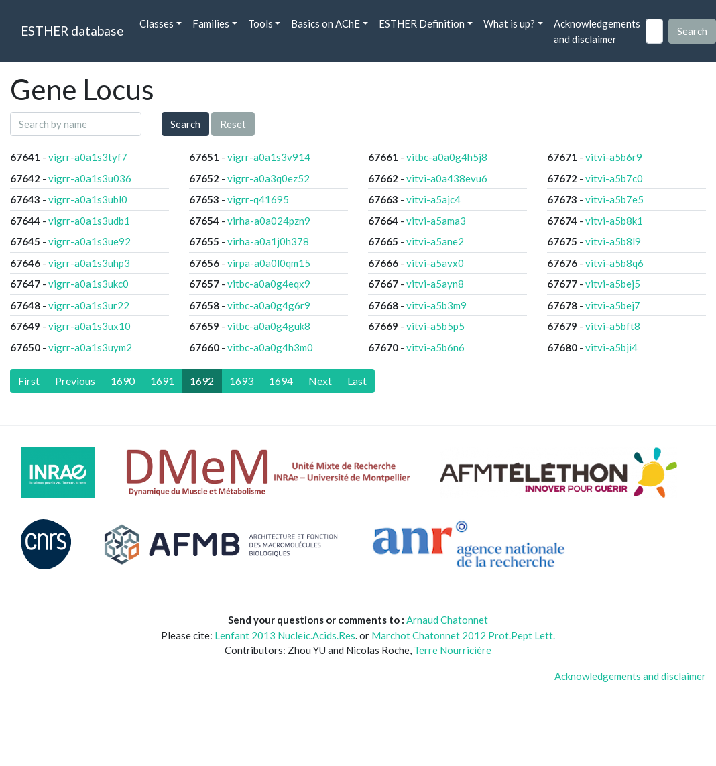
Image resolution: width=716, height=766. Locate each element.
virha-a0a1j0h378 (268, 241)
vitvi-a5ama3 (436, 221)
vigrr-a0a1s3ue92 (89, 241)
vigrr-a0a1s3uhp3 (89, 263)
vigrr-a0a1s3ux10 (89, 326)
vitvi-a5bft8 (612, 326)
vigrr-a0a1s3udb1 (89, 221)
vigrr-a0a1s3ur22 (88, 305)
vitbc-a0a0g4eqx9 (268, 284)
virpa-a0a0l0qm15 (268, 263)
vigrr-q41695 (258, 199)
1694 (281, 380)
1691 (162, 380)
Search (185, 124)
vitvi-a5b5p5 (435, 326)
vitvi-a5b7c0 (614, 178)
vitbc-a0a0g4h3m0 (270, 347)
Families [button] (210, 23)
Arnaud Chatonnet (447, 620)
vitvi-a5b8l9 (613, 241)
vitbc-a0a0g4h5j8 (446, 157)
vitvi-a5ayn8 (435, 284)
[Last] (357, 381)
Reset (233, 124)
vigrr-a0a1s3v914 (268, 157)
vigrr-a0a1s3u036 (89, 178)
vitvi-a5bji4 (611, 347)
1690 (123, 380)
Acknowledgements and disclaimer (597, 31)
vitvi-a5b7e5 (614, 199)
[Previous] (75, 381)
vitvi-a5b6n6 (435, 347)
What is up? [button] (509, 23)
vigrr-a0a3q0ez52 (268, 178)
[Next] (320, 381)
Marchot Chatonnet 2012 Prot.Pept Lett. (463, 635)
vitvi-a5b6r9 (613, 157)
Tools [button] (260, 23)
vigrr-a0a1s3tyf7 (87, 157)
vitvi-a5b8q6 (614, 263)
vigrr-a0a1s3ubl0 (87, 199)
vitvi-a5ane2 (435, 241)
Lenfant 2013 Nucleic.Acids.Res (285, 635)
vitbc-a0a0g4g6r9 (268, 305)
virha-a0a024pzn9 (268, 221)
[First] (29, 381)
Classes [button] (156, 23)
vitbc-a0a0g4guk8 (268, 326)
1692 (202, 380)
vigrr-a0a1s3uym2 (90, 347)
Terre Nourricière (452, 650)
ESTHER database (72, 30)
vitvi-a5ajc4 (433, 199)
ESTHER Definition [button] (422, 23)
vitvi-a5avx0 (435, 263)
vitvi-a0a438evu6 (446, 178)
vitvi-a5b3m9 (436, 305)
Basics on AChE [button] (325, 23)
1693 (241, 380)
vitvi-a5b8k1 (614, 221)
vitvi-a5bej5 (612, 284)
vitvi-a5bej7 (612, 305)
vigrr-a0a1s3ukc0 (88, 284)
